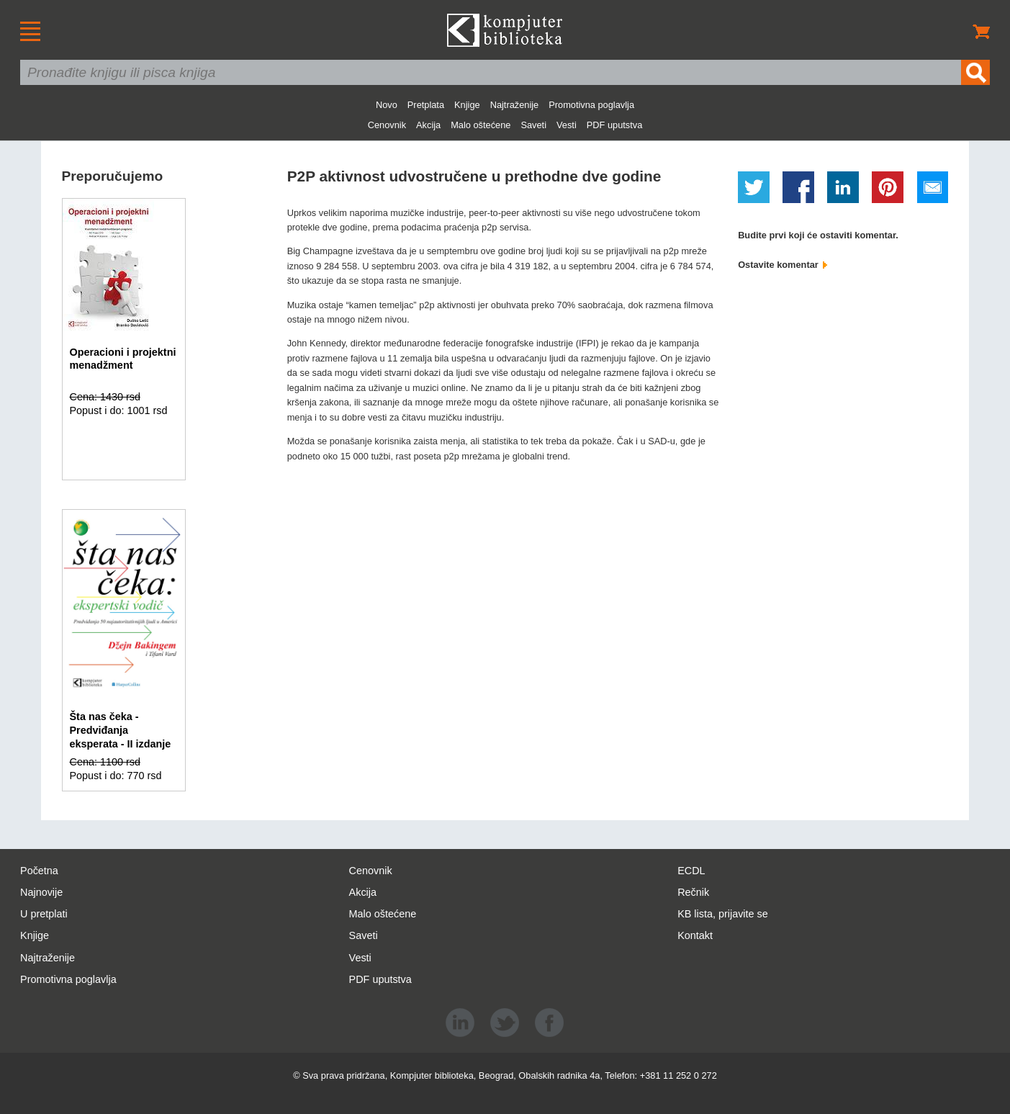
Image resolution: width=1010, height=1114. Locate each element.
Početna (39, 870)
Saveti (533, 125)
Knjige (467, 104)
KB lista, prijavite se (722, 914)
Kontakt (695, 935)
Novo (386, 104)
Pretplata (425, 104)
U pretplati (44, 914)
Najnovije (41, 892)
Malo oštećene (480, 125)
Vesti (566, 125)
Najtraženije (514, 104)
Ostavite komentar (782, 264)
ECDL (691, 870)
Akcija (428, 125)
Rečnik (693, 892)
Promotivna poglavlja (591, 104)
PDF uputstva (615, 125)
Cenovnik (387, 125)
